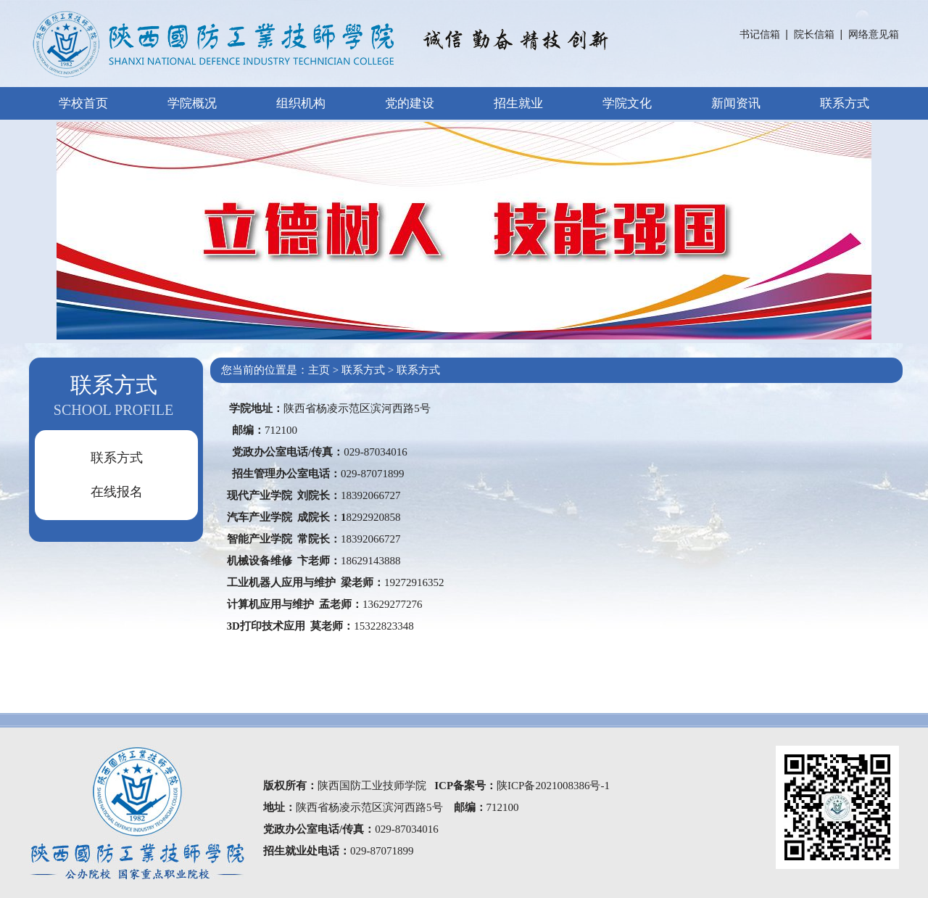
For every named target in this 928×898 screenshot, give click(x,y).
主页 (319, 370)
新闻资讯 (736, 103)
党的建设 (409, 103)
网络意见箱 (873, 34)
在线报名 (117, 492)
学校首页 (83, 103)
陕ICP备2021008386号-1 (553, 785)
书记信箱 (760, 34)
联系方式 (844, 103)
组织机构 (301, 103)
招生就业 (518, 103)
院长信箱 (814, 34)
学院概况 (192, 103)
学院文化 (627, 103)
